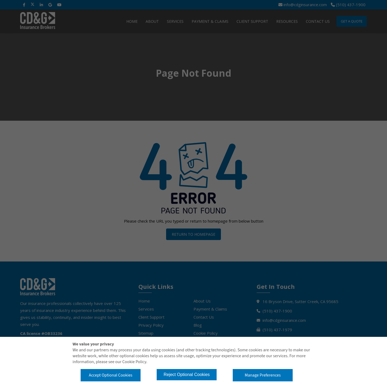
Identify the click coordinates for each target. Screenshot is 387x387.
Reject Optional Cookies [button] (187, 374)
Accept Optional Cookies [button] (110, 375)
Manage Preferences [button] (263, 375)
